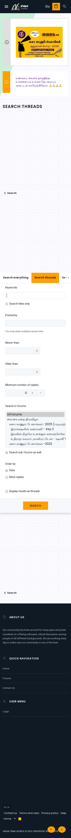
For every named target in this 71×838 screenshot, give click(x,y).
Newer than (12, 342)
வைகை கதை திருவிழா (35, 419)
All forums (35, 414)
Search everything (15, 277)
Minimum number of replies (21, 384)
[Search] (64, 7)
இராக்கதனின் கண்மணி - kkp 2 (35, 429)
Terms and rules (29, 813)
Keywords (11, 287)
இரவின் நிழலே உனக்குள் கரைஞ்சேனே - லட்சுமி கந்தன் (35, 434)
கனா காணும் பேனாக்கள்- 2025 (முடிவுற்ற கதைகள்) (35, 424)
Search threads (45, 277)
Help (63, 813)
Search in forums (15, 406)
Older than (11, 363)
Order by (10, 463)
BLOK (7, 807)
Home (6, 668)
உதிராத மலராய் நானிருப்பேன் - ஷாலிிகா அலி (35, 439)
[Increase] (32, 393)
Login (6, 711)
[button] (7, 7)
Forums (7, 678)
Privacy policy (49, 813)
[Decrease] (41, 393)
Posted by (11, 315)
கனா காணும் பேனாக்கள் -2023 (35, 443)
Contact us (9, 688)
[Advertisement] (35, 153)
